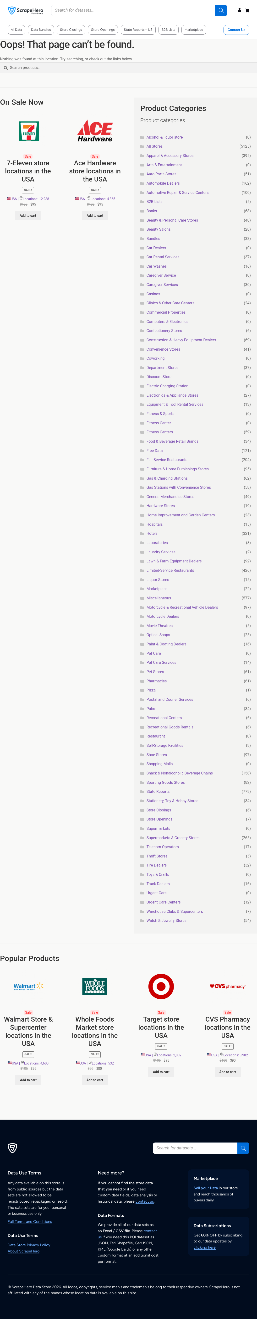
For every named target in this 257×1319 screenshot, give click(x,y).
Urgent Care (157, 893)
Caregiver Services (162, 284)
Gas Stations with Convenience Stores (179, 487)
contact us (145, 1201)
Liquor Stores (158, 579)
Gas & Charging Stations (167, 478)
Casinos (153, 294)
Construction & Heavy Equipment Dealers (181, 340)
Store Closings (71, 30)
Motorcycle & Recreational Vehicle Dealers (182, 607)
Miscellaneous (159, 598)
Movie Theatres (160, 625)
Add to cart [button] (28, 216)
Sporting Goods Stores (166, 782)
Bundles (153, 238)
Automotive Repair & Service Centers (178, 192)
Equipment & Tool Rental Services (175, 404)
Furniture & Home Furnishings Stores (178, 469)
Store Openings (103, 30)
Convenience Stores (163, 349)
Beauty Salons (159, 229)
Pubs (151, 708)
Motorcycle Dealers (163, 616)
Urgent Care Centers (164, 902)
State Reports (158, 791)
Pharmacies (157, 681)
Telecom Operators (163, 847)
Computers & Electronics (168, 321)
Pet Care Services (161, 662)
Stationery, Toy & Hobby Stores (172, 801)
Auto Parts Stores (161, 174)
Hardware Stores (161, 506)
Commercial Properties (166, 312)
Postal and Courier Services (170, 699)
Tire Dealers (157, 865)
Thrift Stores (157, 856)
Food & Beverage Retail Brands (173, 441)
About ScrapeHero (23, 1251)
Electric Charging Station (167, 386)
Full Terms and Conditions (30, 1221)
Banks (152, 211)
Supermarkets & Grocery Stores (173, 838)
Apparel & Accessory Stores (170, 155)
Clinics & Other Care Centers (170, 303)
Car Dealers (156, 248)
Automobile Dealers (163, 183)
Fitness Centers (160, 432)
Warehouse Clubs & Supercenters (175, 911)
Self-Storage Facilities (165, 745)
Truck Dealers (158, 884)
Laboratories (157, 542)
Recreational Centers (164, 718)
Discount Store (159, 376)
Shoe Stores (157, 755)
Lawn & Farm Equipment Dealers (174, 561)
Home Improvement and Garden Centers (181, 515)
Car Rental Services (163, 257)
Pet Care (154, 653)
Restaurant (156, 736)
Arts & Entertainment (164, 165)
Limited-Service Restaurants (170, 570)
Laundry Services (161, 552)
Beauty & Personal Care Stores (172, 220)
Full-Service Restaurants (167, 459)
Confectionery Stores (164, 330)
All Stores (155, 146)
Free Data (155, 450)
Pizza (151, 690)
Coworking (156, 358)
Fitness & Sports (161, 413)
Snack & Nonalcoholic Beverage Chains (180, 773)
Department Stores (163, 367)
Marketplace (194, 30)
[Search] (221, 10)
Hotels (152, 533)
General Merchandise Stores (170, 496)
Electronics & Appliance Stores (172, 395)
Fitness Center (159, 423)
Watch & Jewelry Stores (166, 920)
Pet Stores (155, 672)
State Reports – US (138, 30)
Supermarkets (158, 828)
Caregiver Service (161, 275)
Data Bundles (41, 30)
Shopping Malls (160, 764)
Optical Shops (158, 635)
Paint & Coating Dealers (166, 644)
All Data (16, 30)
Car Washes (157, 266)
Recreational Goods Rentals (170, 727)
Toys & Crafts (158, 874)
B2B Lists (168, 30)
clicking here (205, 1247)
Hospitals (155, 524)
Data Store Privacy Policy (29, 1245)
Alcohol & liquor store (165, 137)
